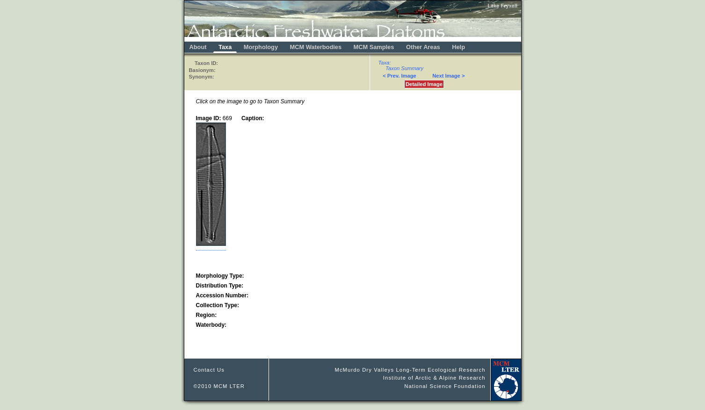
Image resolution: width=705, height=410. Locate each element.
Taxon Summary (404, 68)
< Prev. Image (399, 76)
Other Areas (424, 46)
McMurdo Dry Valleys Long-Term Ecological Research (409, 370)
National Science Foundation (444, 386)
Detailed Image (424, 84)
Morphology (261, 46)
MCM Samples (374, 46)
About (198, 46)
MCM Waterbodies (316, 46)
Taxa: (384, 62)
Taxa (225, 46)
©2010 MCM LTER (219, 386)
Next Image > (448, 76)
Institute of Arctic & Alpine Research (434, 378)
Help (458, 46)
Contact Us (209, 370)
